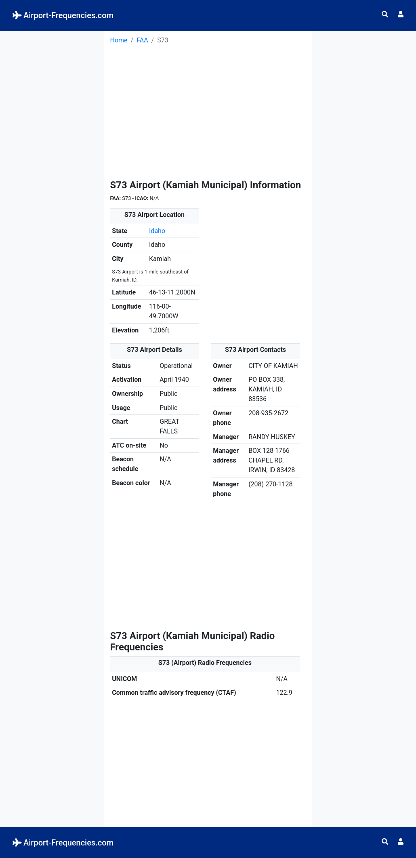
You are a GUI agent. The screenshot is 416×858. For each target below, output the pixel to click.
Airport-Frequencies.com (63, 15)
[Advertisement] (52, 152)
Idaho (157, 231)
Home (119, 40)
